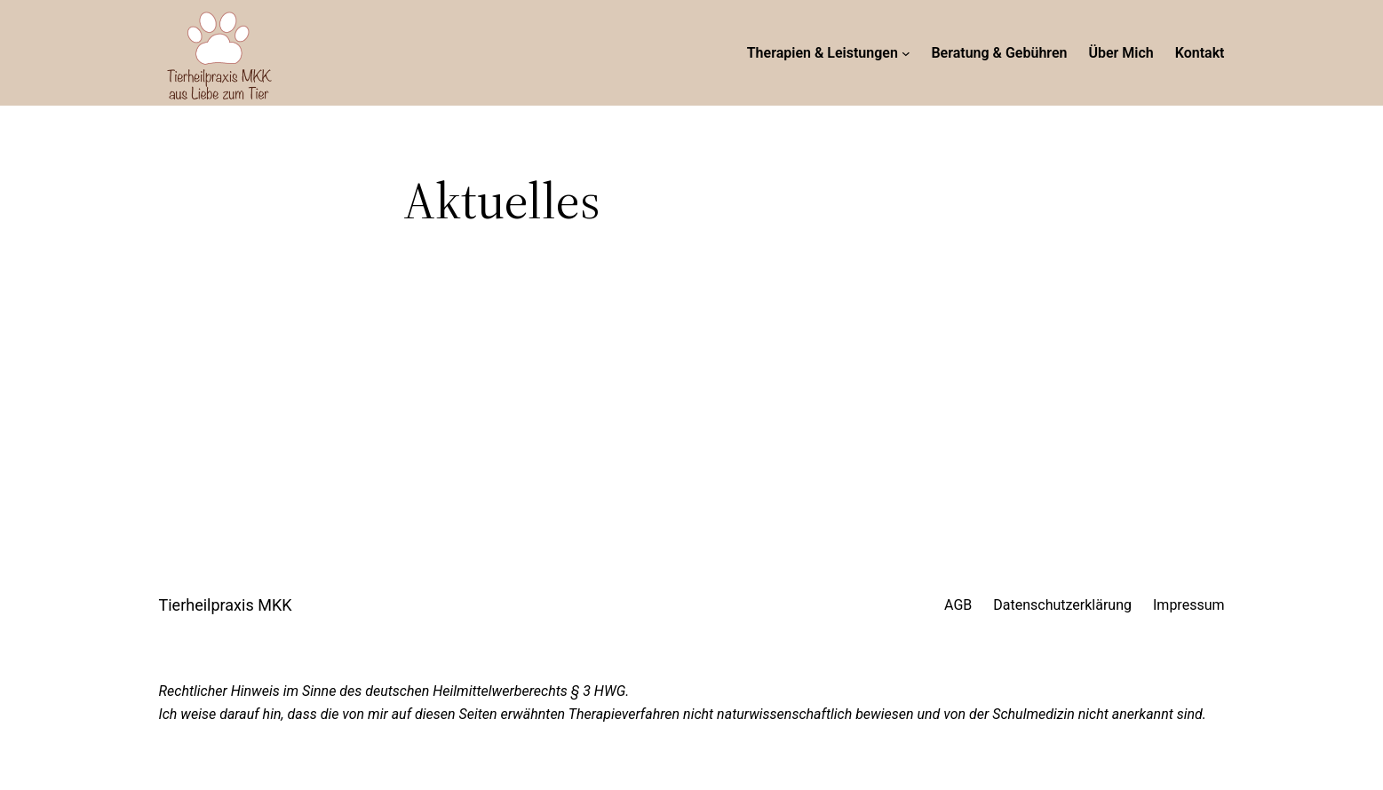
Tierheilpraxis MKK (225, 605)
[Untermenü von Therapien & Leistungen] (906, 53)
